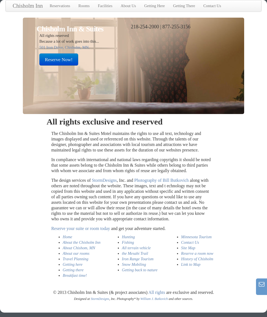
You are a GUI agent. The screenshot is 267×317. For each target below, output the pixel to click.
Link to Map (190, 264)
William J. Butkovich (154, 299)
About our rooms (76, 253)
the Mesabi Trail (135, 253)
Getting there (73, 270)
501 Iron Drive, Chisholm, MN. (64, 47)
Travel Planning (75, 259)
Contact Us (212, 6)
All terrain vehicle (136, 248)
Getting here (73, 264)
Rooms (84, 6)
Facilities (105, 6)
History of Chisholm (197, 259)
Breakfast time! (75, 275)
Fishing (128, 242)
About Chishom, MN (79, 248)
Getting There (184, 6)
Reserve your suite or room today (80, 228)
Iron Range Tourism (138, 259)
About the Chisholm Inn (81, 242)
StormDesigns (104, 180)
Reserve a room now (197, 253)
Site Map (188, 248)
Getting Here (154, 6)
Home (67, 237)
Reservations (60, 6)
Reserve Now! (59, 59)
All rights (156, 292)
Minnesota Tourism (196, 237)
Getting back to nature (139, 270)
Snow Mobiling (134, 264)
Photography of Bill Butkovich (161, 180)
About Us (128, 6)
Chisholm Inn (28, 6)
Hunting (128, 237)
